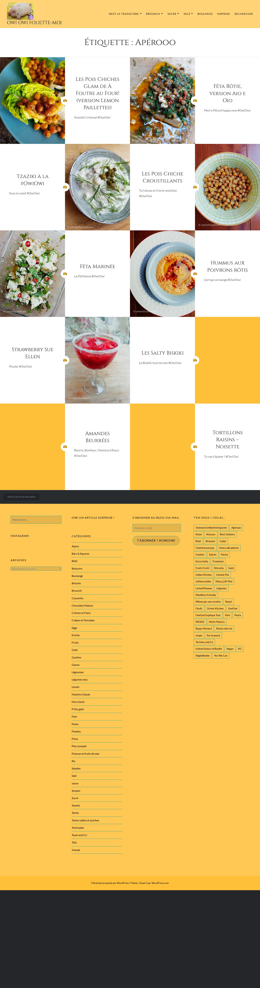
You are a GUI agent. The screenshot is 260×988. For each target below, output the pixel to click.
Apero (75, 546)
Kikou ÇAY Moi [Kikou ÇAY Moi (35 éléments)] (224, 581)
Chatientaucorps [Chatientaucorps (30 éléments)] (205, 547)
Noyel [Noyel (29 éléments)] (228, 601)
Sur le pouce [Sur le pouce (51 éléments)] (213, 635)
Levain (75, 686)
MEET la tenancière (124, 13)
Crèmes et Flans (81, 612)
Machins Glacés (81, 694)
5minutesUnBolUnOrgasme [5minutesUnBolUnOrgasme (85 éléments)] (211, 527)
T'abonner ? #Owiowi (157, 541)
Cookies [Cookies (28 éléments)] (200, 554)
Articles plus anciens (21, 496)
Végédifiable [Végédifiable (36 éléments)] (203, 655)
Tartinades (78, 827)
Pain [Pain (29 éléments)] (227, 615)
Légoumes (78, 672)
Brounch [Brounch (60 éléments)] (210, 541)
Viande (76, 849)
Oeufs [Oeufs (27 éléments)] (199, 608)
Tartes (75, 812)
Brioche (76, 583)
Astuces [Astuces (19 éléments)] (210, 534)
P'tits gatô (78, 709)
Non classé (78, 701)
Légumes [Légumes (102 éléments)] (221, 588)
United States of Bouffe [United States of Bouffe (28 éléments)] (209, 648)
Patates (76, 731)
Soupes (76, 790)
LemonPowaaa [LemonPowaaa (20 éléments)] (204, 588)
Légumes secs (80, 679)
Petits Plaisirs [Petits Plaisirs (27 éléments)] (217, 621)
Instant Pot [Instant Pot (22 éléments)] (222, 574)
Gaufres (76, 657)
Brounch (153, 13)
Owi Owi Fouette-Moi (34, 23)
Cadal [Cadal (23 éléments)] (223, 541)
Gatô (75, 649)
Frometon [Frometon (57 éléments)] (218, 561)
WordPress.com (160, 882)
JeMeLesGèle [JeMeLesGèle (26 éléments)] (203, 581)
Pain (74, 716)
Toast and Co (79, 835)
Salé (187, 13)
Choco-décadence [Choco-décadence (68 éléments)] (229, 547)
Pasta (75, 724)
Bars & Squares (80, 553)
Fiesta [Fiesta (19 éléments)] (224, 554)
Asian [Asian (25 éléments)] (199, 534)
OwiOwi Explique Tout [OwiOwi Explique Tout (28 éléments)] (208, 615)
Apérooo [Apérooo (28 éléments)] (236, 527)
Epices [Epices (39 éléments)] (212, 554)
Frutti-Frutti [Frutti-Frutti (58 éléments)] (202, 568)
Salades (76, 768)
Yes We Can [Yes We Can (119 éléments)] (220, 655)
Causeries (77, 598)
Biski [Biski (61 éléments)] (198, 541)
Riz (73, 761)
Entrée (76, 635)
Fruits (75, 642)
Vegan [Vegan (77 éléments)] (229, 648)
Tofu (74, 842)
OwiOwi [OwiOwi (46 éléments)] (232, 608)
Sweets (76, 805)
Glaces (76, 664)
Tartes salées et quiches (85, 820)
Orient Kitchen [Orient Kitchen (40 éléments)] (215, 608)
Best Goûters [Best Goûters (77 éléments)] (227, 534)
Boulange (205, 13)
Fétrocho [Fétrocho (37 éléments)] (219, 568)
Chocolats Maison (82, 605)
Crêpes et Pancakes (83, 620)
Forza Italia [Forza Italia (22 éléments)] (202, 561)
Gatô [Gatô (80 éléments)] (231, 568)
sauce (75, 783)
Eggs (74, 627)
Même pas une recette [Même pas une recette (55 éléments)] (208, 601)
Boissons (77, 568)
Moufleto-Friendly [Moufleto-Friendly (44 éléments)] (206, 594)
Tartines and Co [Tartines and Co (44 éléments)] (204, 642)
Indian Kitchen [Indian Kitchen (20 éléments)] (204, 574)
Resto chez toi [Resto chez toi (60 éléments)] (224, 628)
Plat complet (79, 746)
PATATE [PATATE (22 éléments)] (200, 621)
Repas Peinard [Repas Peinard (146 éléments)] (204, 628)
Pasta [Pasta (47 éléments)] (237, 615)
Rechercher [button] (244, 14)
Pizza (75, 738)
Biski (74, 561)
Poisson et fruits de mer (85, 753)
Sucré (172, 13)
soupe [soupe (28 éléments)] (199, 635)
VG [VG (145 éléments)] (239, 648)
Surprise (223, 13)
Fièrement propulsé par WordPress (110, 882)
